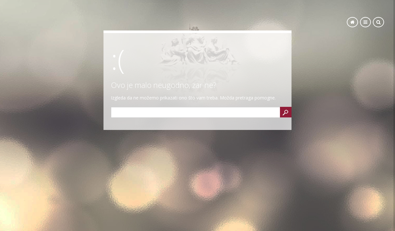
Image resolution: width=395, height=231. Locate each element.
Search (286, 112)
